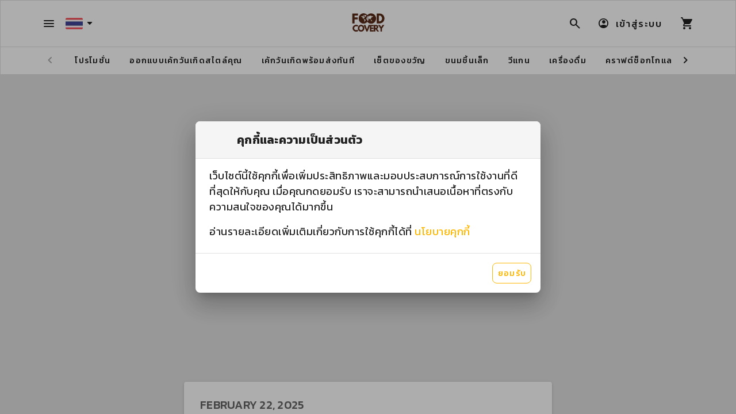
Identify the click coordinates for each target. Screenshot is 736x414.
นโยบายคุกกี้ (442, 231)
